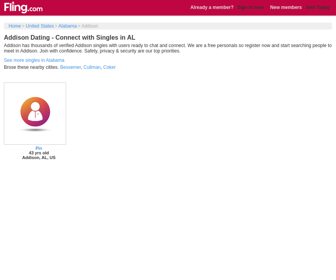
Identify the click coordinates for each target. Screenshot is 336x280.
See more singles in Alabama (34, 60)
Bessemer (70, 67)
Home (15, 26)
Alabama (67, 26)
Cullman (92, 67)
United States (40, 26)
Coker (109, 67)
